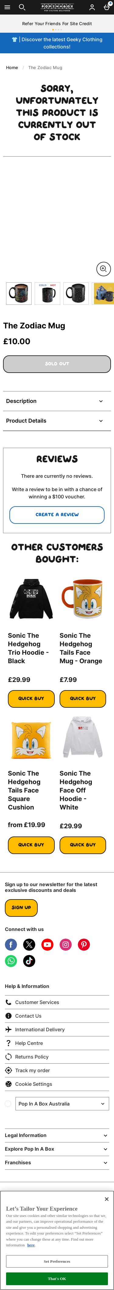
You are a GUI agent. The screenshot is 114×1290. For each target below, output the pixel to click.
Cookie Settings (28, 1084)
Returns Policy (27, 1056)
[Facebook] (11, 949)
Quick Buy (36, 701)
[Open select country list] (62, 1103)
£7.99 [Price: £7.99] (68, 679)
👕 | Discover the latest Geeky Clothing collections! (57, 43)
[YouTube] (47, 949)
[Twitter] (29, 949)
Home (12, 67)
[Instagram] (66, 949)
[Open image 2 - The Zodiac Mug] (47, 293)
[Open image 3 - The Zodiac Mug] (76, 293)
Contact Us (23, 1015)
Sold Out (57, 364)
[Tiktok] (29, 965)
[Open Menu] (7, 7)
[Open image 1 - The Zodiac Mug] (19, 293)
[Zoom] (103, 269)
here (31, 1245)
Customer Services (32, 1002)
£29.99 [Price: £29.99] (19, 679)
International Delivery (35, 1029)
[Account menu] (92, 7)
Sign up (21, 908)
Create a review (57, 515)
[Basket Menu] (106, 7)
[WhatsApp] (11, 965)
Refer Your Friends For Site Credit (57, 23)
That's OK (57, 1278)
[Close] (106, 1199)
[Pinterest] (84, 949)
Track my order (27, 1070)
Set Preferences (57, 1261)
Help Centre (24, 1043)
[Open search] (22, 7)
